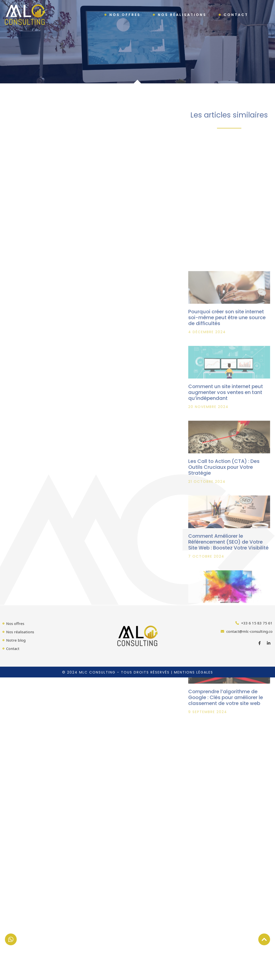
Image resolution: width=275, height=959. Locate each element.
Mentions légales (193, 672)
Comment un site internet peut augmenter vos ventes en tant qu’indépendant (225, 465)
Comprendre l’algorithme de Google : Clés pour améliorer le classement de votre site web (225, 771)
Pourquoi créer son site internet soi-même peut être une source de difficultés (227, 391)
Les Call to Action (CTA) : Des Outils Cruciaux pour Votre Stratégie (224, 540)
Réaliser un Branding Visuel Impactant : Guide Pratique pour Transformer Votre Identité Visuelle (227, 693)
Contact (236, 14)
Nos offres (125, 14)
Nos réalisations (182, 14)
